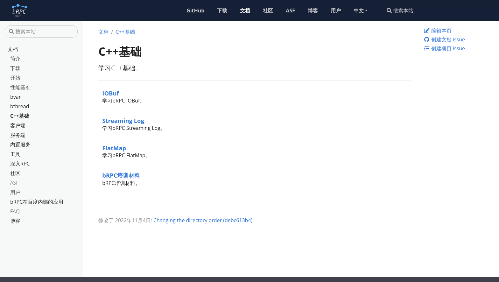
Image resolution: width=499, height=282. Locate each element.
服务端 (17, 134)
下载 (15, 68)
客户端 (17, 125)
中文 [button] (359, 10)
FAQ (15, 211)
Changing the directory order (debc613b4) (202, 220)
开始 (15, 77)
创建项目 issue (444, 48)
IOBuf (110, 93)
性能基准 (20, 87)
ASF (14, 182)
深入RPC (20, 163)
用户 (15, 192)
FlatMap (114, 148)
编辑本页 (438, 30)
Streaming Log (123, 120)
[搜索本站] (438, 10)
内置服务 (20, 144)
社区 (15, 173)
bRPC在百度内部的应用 (36, 201)
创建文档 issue (444, 39)
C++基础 (20, 115)
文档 (13, 49)
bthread (19, 106)
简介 (15, 58)
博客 (15, 220)
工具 (15, 154)
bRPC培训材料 (121, 175)
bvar (15, 96)
